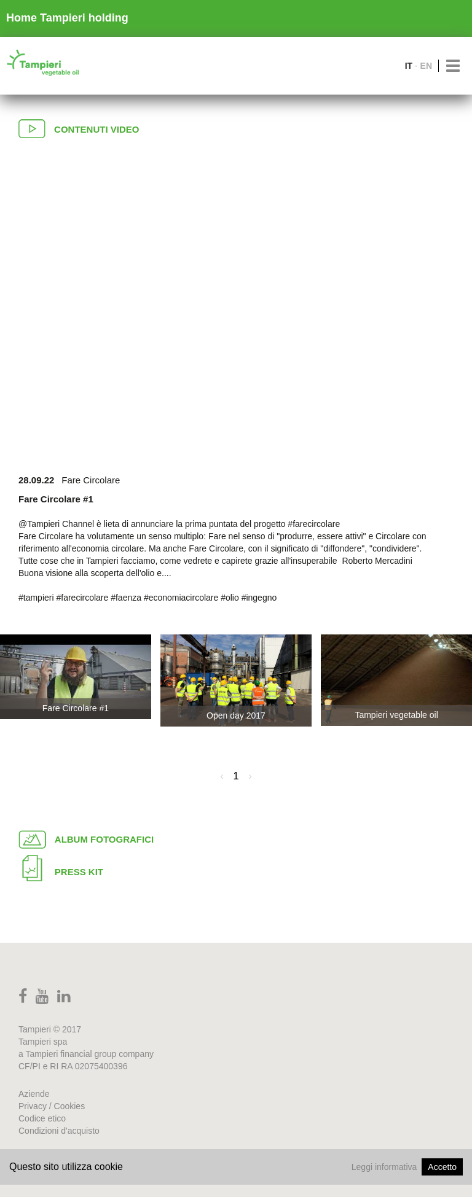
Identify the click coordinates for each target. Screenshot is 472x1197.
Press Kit (60, 866)
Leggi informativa (384, 1167)
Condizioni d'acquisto (59, 1131)
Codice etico (42, 1118)
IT (408, 66)
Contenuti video (78, 127)
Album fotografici (86, 838)
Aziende (34, 1094)
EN (426, 66)
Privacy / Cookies (51, 1106)
